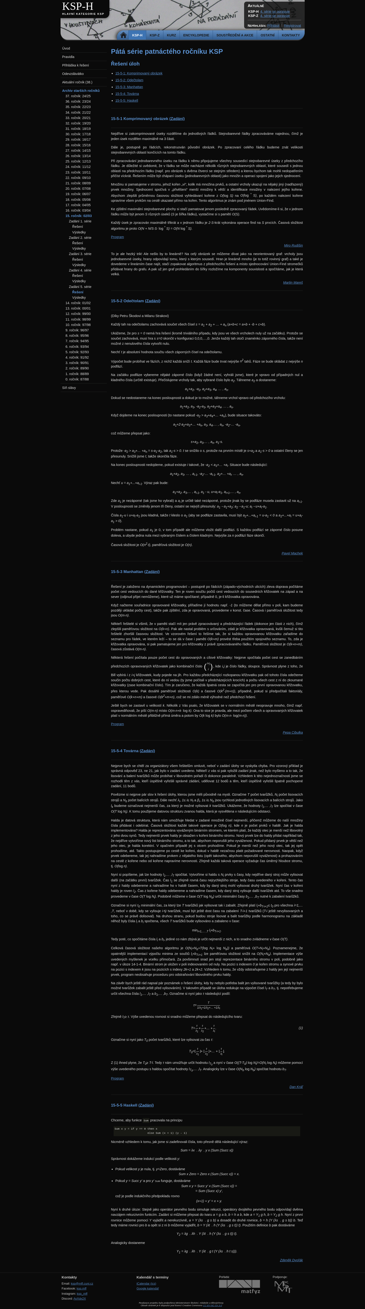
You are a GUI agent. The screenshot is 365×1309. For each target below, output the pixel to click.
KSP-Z (155, 35)
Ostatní (267, 35)
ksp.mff (82, 1288)
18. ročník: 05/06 (78, 199)
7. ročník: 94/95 (77, 341)
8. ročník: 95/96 (77, 335)
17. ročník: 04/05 (78, 205)
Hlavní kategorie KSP (83, 13)
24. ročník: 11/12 (78, 167)
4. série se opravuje (275, 11)
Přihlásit (273, 25)
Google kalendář (148, 1288)
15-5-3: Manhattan (129, 87)
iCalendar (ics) (146, 1283)
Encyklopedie (196, 35)
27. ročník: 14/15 (78, 150)
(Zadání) (176, 118)
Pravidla (68, 57)
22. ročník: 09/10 (78, 178)
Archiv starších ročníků (81, 91)
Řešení (77, 226)
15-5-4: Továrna (127, 94)
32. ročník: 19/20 (78, 123)
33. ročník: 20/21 (78, 118)
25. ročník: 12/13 (78, 161)
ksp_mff (82, 1293)
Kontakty (291, 35)
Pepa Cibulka (293, 732)
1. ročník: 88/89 (77, 374)
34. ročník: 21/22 (78, 112)
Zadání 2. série (80, 238)
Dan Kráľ (296, 1087)
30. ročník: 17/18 (78, 134)
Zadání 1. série (80, 221)
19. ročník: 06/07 (78, 194)
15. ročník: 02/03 (78, 216)
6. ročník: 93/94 (77, 347)
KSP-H (77, 6)
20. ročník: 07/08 (78, 188)
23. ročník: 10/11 (78, 172)
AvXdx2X (79, 1298)
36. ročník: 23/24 (78, 101)
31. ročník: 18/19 (78, 129)
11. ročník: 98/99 (78, 319)
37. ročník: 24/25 (78, 96)
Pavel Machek (292, 553)
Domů (123, 35)
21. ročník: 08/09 (78, 183)
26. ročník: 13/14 (78, 156)
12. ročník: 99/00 (78, 314)
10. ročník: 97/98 (78, 325)
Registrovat (292, 25)
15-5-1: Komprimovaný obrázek (138, 73)
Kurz (171, 35)
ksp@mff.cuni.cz (82, 1283)
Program (117, 237)
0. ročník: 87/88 (77, 379)
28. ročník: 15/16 (78, 145)
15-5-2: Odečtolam (129, 80)
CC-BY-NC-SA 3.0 (212, 1305)
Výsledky (79, 232)
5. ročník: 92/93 (77, 352)
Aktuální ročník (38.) (77, 82)
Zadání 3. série (80, 254)
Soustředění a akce (234, 35)
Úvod (66, 48)
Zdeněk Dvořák (291, 1260)
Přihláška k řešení (75, 65)
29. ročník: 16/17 (78, 139)
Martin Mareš (293, 282)
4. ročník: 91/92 (77, 357)
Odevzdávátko (73, 74)
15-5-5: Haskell (126, 100)
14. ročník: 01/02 (78, 303)
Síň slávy (69, 388)
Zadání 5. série (80, 287)
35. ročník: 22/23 (78, 107)
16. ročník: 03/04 (78, 210)
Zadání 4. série (80, 270)
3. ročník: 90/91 (77, 363)
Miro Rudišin (293, 245)
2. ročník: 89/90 (77, 368)
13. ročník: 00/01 (78, 308)
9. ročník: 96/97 (77, 330)
